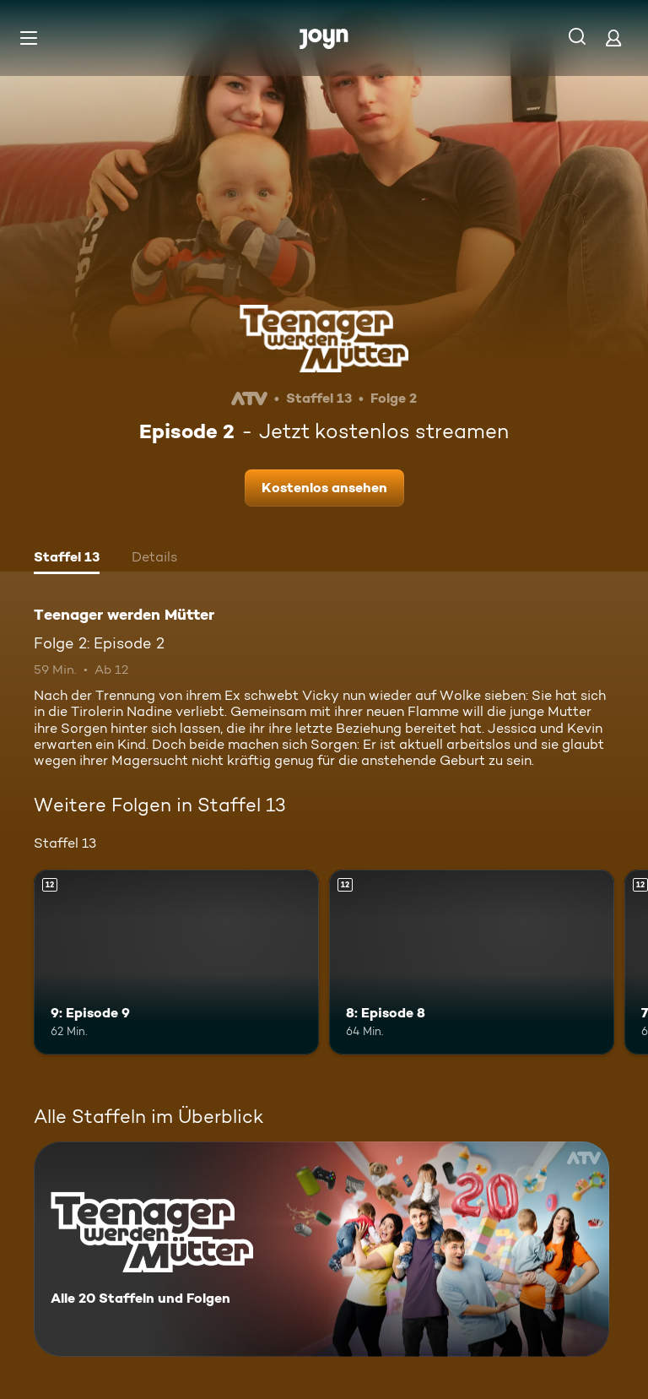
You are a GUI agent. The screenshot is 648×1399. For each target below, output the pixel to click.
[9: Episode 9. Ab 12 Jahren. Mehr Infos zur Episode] (176, 962)
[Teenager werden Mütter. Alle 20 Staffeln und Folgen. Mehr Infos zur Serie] (321, 1249)
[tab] (66, 559)
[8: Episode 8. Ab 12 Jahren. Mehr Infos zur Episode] (471, 962)
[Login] (613, 37)
